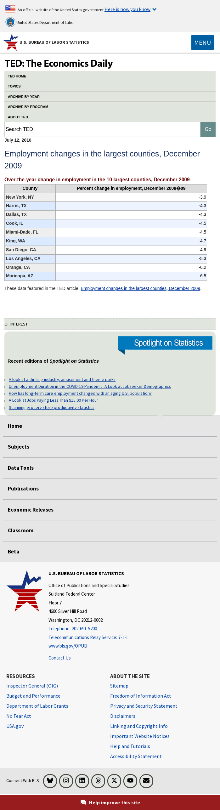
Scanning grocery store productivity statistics (51, 407)
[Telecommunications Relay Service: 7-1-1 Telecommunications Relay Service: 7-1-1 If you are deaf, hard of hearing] (89, 637)
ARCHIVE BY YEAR (24, 97)
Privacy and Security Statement (144, 706)
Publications (23, 488)
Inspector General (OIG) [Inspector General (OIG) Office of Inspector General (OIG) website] (32, 686)
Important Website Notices (140, 736)
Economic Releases (31, 509)
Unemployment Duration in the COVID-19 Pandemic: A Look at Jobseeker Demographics (90, 386)
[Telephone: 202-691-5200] (89, 628)
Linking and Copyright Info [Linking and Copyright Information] (139, 726)
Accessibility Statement (136, 756)
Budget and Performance (33, 696)
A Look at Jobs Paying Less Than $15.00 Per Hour (53, 400)
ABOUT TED (18, 117)
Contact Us (59, 658)
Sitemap (119, 686)
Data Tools (21, 467)
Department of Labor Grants (37, 706)
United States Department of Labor (40, 22)
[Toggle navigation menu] (202, 42)
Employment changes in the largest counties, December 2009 (140, 288)
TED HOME (17, 76)
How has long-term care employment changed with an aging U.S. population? (80, 393)
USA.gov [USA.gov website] (15, 726)
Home (15, 425)
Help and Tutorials (130, 746)
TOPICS (14, 86)
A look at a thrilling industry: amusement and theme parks (62, 379)
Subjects (18, 446)
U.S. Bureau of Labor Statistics (54, 42)
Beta (13, 551)
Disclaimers (122, 716)
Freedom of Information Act (140, 696)
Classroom (21, 530)
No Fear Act (18, 716)
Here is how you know (127, 9)
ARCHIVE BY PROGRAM (28, 107)
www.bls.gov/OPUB (67, 646)
